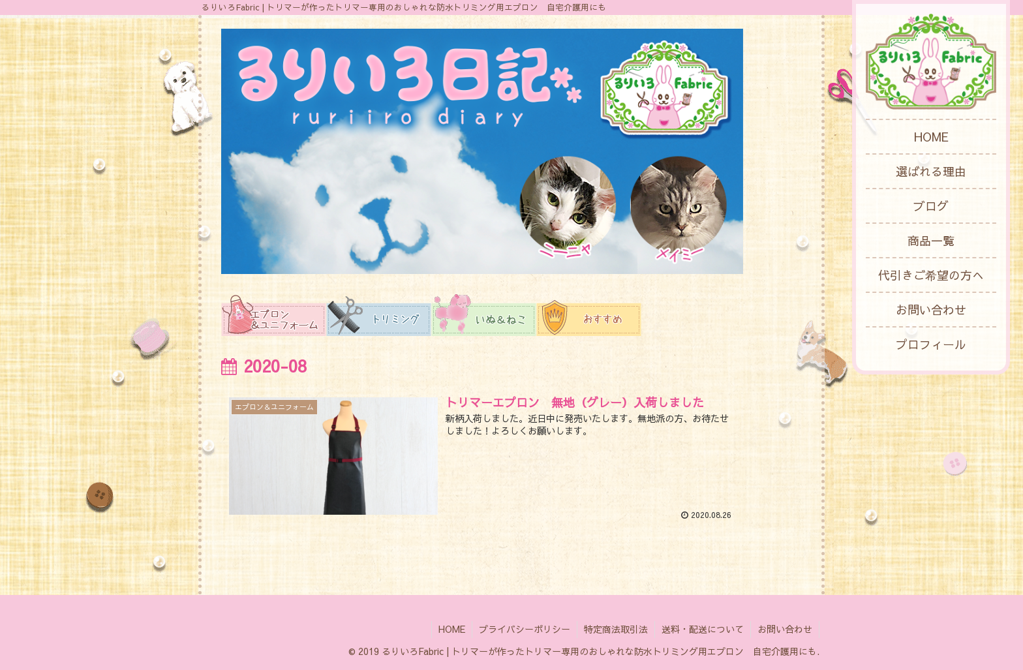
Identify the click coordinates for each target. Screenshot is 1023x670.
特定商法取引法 (616, 628)
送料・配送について (703, 628)
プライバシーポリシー (524, 628)
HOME (451, 628)
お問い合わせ (784, 628)
